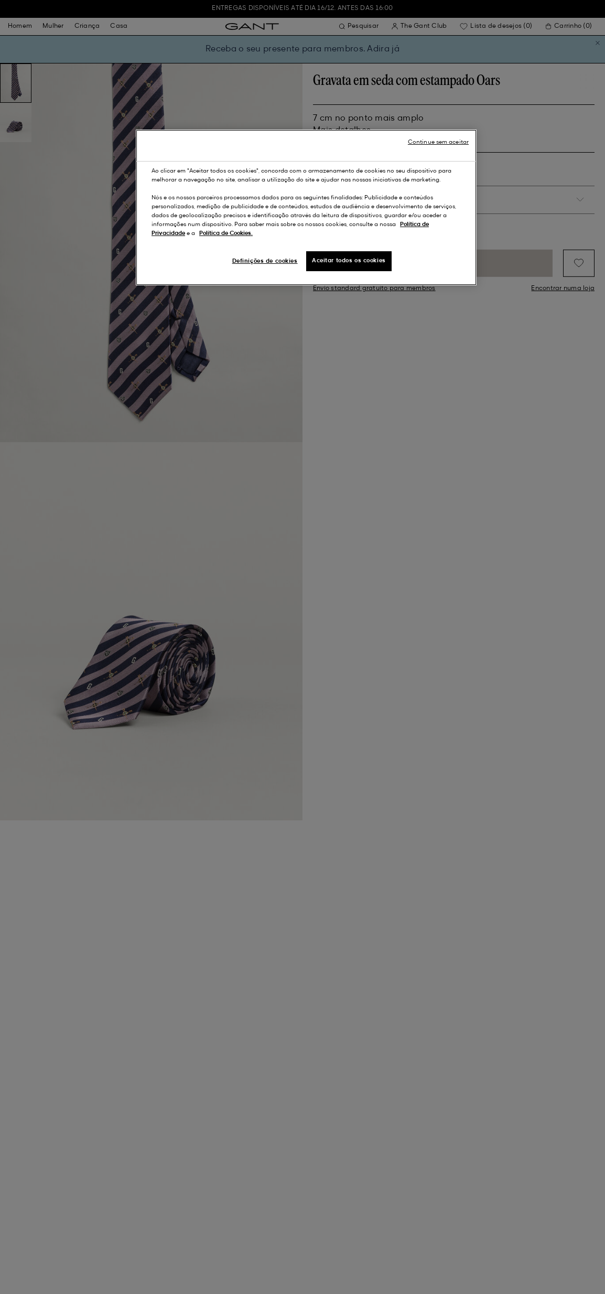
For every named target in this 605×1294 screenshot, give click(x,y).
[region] (306, 207)
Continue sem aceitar (438, 142)
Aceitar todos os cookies (349, 261)
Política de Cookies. (226, 233)
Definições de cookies (265, 261)
